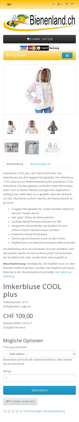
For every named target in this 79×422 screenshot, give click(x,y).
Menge (7, 371)
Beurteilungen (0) (40, 164)
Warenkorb (40, 390)
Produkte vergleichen (20, 401)
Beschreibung (15, 164)
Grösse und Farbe (16, 347)
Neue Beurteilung (54, 411)
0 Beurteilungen (32, 411)
